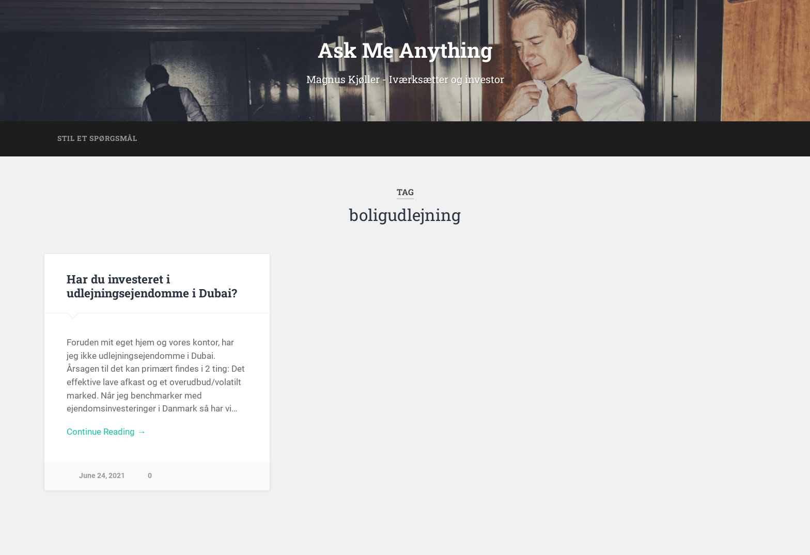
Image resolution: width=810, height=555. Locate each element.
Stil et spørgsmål (97, 138)
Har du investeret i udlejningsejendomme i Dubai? (152, 285)
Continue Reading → (106, 431)
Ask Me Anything (405, 50)
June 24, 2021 (102, 475)
